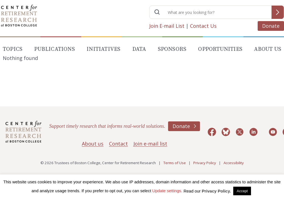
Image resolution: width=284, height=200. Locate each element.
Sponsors (172, 49)
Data (139, 49)
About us (92, 143)
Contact (118, 143)
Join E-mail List (166, 25)
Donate (271, 25)
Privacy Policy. (216, 191)
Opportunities (220, 49)
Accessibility (234, 162)
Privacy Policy (204, 162)
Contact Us (203, 25)
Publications (54, 49)
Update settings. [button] (167, 190)
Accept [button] (242, 191)
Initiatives (103, 49)
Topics (12, 49)
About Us (267, 49)
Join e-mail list (150, 143)
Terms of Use (174, 162)
